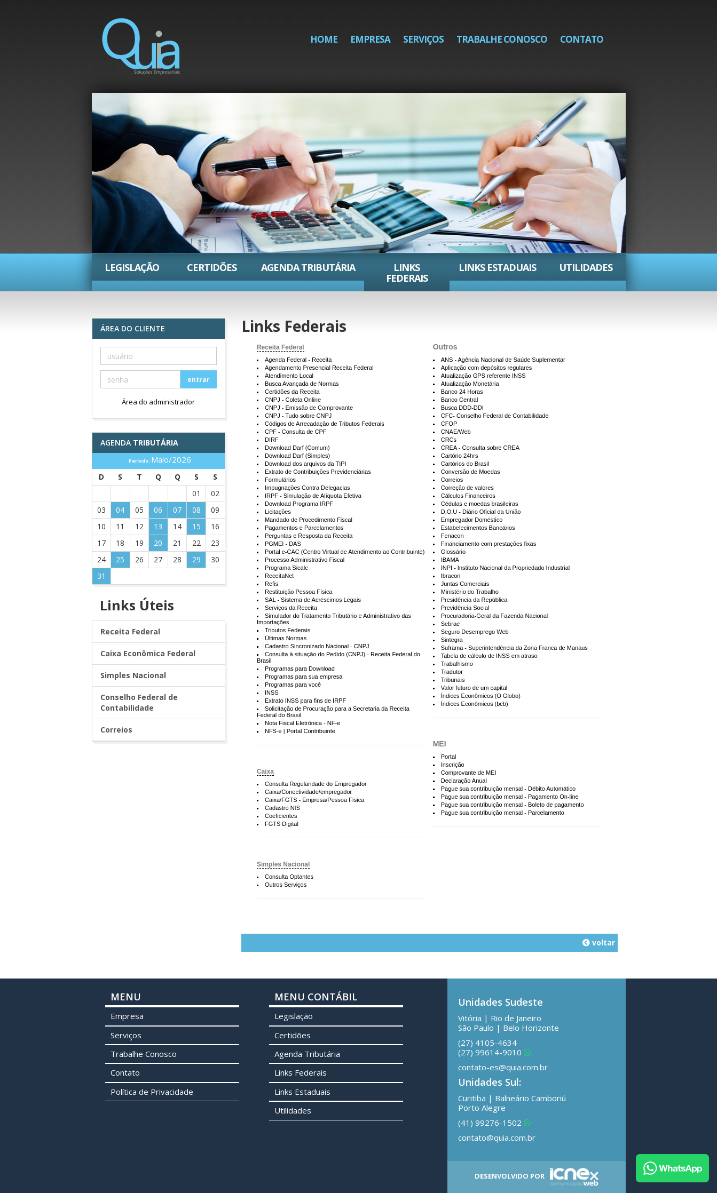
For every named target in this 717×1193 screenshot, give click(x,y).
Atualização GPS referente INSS (483, 375)
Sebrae (450, 624)
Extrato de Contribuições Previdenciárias (318, 471)
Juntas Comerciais (465, 583)
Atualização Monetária (470, 383)
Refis (271, 583)
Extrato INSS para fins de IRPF (305, 700)
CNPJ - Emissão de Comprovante (309, 407)
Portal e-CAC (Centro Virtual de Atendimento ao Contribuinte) (344, 551)
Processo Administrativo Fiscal (304, 559)
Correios (452, 479)
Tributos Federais (287, 630)
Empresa (370, 39)
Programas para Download (300, 668)
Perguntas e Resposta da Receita (309, 535)
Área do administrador (158, 402)
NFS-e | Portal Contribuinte (300, 731)
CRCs (448, 439)
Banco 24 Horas (462, 391)
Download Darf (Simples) (297, 455)
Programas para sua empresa (304, 676)
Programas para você (293, 684)
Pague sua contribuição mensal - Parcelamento (502, 812)
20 (158, 543)
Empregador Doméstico (472, 519)
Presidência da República (474, 599)
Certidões (212, 267)
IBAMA (450, 559)
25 (120, 559)
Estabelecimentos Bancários (478, 527)
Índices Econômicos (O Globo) (481, 696)
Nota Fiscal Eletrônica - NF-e (302, 723)
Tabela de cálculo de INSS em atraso (489, 656)
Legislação (132, 267)
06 (158, 510)
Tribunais (453, 680)
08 (196, 510)
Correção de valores (467, 487)
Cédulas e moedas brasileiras (479, 503)
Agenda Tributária (308, 267)
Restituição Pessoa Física (299, 591)
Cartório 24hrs (459, 455)
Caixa (265, 771)
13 (158, 526)
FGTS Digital (281, 824)
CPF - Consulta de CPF (296, 431)
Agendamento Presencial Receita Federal (319, 367)
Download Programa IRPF (299, 503)
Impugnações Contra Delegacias (307, 487)
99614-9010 (494, 1052)
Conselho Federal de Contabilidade (139, 702)
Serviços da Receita (291, 608)
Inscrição (452, 764)
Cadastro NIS (282, 808)
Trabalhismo (457, 664)
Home (323, 39)
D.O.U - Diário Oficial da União (481, 511)
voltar (598, 942)
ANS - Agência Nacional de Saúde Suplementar (503, 359)
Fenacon (452, 535)
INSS (272, 692)
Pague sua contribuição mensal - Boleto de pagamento (512, 804)
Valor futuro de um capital (474, 688)
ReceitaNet (279, 575)
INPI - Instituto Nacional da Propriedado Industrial (505, 567)
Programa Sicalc (286, 567)
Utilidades (585, 267)
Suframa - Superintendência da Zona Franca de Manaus (514, 648)
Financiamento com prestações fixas (489, 543)
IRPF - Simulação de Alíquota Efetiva (313, 495)
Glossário (453, 551)
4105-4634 (487, 1042)
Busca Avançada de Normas (302, 383)
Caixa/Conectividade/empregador (308, 792)
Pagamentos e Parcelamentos (304, 527)
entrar (198, 379)
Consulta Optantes (289, 876)
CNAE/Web (456, 431)
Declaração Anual (464, 780)
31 (101, 576)
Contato (581, 39)
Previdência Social (465, 608)
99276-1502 (494, 1122)
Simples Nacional (283, 864)
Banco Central (459, 399)
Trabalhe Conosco (501, 39)
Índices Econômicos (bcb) (474, 704)
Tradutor (452, 672)
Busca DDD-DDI (462, 407)
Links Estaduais (497, 267)
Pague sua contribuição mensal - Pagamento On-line (510, 796)
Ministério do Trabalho (470, 591)
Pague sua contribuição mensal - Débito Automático (508, 788)
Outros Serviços (285, 884)
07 (177, 510)
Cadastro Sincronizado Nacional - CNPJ (317, 646)
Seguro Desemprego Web (475, 632)
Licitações (278, 511)
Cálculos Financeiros (468, 495)
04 (120, 510)
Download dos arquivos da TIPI (305, 463)
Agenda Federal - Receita (298, 359)
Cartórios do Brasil (465, 463)
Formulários (280, 479)
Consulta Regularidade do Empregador (316, 784)
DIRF (272, 439)
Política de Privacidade (152, 1091)
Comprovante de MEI (469, 772)
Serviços (423, 39)
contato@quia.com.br (496, 1137)
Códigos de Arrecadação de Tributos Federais (324, 423)
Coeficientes (281, 816)
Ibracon (451, 575)
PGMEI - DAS (283, 543)
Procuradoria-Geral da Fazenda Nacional (494, 616)
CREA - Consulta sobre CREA (480, 447)
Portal (448, 756)
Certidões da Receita (292, 391)
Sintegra (452, 640)
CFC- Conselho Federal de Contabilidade (495, 415)
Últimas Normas (285, 638)
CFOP (449, 423)
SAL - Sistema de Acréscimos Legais (313, 599)
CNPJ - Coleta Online (293, 399)
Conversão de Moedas (470, 471)
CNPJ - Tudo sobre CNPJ (298, 415)
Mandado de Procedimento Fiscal (308, 519)
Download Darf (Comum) (297, 447)
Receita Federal (280, 347)
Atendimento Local (289, 375)
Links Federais (407, 272)
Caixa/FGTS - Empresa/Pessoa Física (314, 800)
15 (196, 526)
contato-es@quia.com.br (503, 1067)
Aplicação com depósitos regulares (486, 367)
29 (196, 559)
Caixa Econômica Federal (147, 653)
